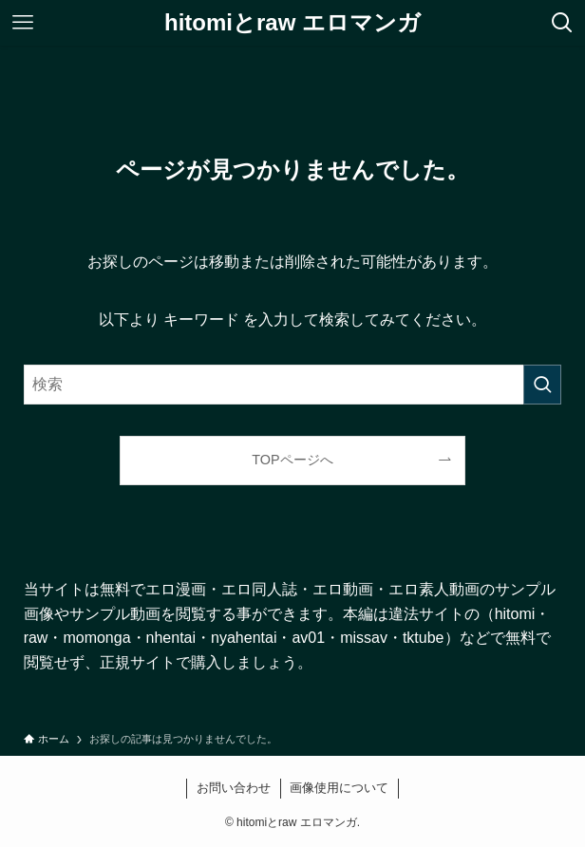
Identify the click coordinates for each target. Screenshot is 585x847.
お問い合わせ (234, 788)
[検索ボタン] (562, 23)
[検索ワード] (293, 385)
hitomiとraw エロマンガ (292, 22)
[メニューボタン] (23, 23)
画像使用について (339, 788)
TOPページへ (292, 459)
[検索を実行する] (542, 385)
